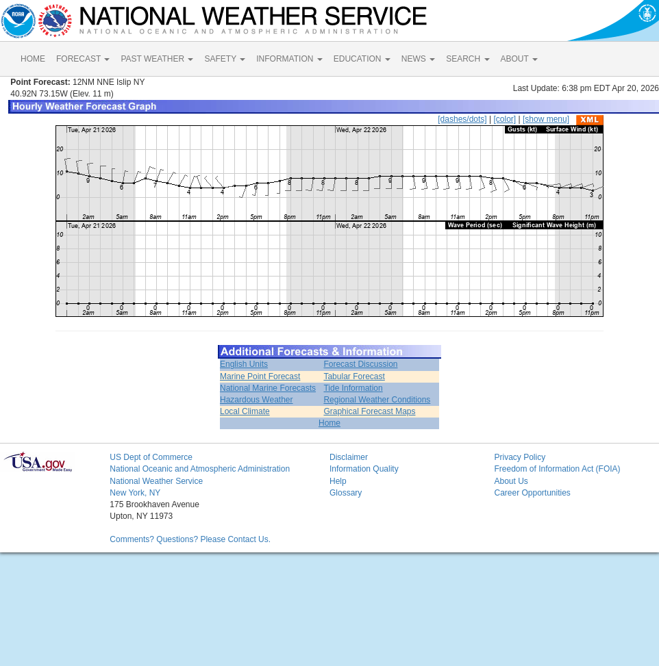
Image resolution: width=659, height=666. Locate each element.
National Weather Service (156, 481)
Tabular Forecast (353, 376)
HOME (33, 59)
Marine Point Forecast (260, 376)
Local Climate (245, 411)
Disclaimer (349, 457)
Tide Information (352, 388)
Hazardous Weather (256, 400)
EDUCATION (362, 59)
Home (329, 423)
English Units (244, 364)
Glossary (346, 493)
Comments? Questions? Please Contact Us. (190, 539)
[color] (504, 119)
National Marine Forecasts (268, 388)
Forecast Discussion (360, 364)
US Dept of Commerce (151, 457)
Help (338, 481)
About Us (510, 481)
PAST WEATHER (157, 59)
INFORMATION (289, 59)
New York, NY (135, 493)
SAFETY (224, 59)
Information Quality (364, 469)
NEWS (418, 59)
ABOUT (519, 59)
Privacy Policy (519, 457)
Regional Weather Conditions (376, 400)
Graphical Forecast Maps (369, 411)
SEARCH (467, 59)
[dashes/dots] (462, 119)
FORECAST (83, 59)
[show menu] (546, 119)
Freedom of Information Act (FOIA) (557, 469)
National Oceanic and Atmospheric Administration (200, 469)
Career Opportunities (532, 493)
